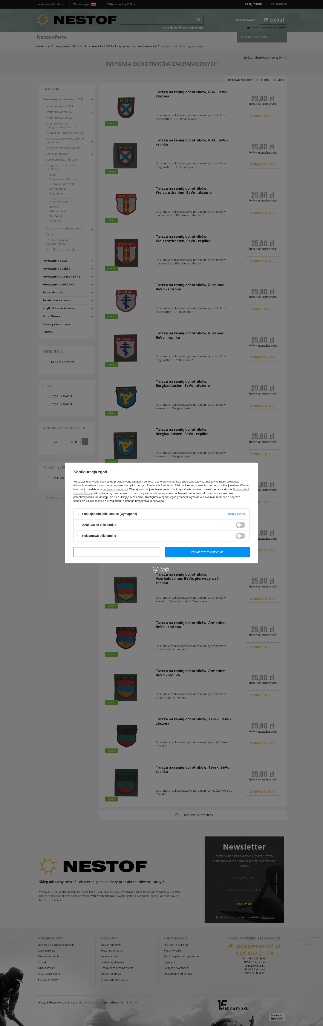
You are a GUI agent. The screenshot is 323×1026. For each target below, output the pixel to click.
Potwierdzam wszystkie (207, 552)
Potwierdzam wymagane (117, 552)
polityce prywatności (115, 489)
